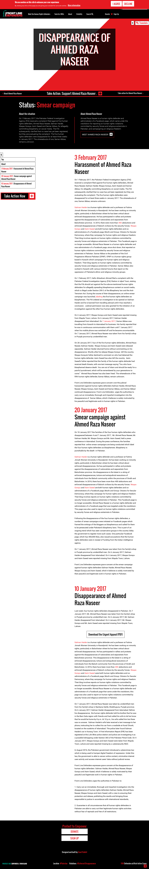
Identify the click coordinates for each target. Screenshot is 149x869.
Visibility (79, 14)
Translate (143, 22)
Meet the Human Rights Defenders (39, 14)
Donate (107, 14)
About (3, 164)
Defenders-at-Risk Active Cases (134, 863)
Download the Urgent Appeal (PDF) (105, 634)
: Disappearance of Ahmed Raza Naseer (16, 185)
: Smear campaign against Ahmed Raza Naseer (16, 177)
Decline (128, 4)
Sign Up (116, 14)
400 (120, 223)
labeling (99, 296)
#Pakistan (63, 863)
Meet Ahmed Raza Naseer (95, 134)
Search (89, 14)
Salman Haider (81, 207)
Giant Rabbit (82, 852)
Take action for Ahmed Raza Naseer (130, 93)
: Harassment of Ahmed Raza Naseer (17, 170)
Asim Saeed (90, 229)
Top (2, 159)
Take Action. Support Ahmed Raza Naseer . (72, 93)
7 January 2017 (109, 321)
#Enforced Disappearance (86, 863)
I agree (116, 4)
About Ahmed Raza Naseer (13, 93)
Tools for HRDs (59, 14)
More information (74, 5)
